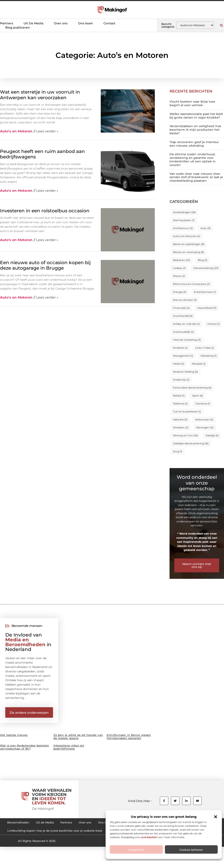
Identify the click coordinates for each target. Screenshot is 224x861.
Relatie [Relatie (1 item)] (179, 395)
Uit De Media (33, 23)
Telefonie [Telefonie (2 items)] (180, 403)
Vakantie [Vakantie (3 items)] (180, 419)
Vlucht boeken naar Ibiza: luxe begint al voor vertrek (192, 103)
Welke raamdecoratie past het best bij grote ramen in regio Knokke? (196, 115)
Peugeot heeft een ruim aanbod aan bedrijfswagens (42, 154)
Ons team (85, 23)
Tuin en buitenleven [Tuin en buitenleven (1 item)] (187, 411)
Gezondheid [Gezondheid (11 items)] (206, 307)
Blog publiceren (17, 27)
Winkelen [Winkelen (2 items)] (180, 427)
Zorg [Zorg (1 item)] (177, 451)
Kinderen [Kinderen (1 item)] (180, 347)
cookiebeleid (148, 837)
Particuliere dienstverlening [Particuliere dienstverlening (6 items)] (192, 387)
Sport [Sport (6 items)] (197, 395)
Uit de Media (53, 825)
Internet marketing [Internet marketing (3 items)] (187, 339)
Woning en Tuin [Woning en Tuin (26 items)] (185, 435)
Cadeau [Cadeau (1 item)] (179, 268)
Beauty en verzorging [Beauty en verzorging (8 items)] (188, 252)
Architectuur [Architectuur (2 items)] (183, 228)
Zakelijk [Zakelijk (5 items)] (212, 435)
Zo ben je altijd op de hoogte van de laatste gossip (78, 738)
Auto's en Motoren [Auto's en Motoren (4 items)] (186, 236)
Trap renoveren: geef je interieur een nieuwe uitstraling (194, 143)
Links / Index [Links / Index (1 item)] (204, 347)
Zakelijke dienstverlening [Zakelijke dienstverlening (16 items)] (191, 443)
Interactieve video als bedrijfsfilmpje (68, 749)
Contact (109, 23)
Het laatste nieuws (14, 737)
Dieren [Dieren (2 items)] (179, 276)
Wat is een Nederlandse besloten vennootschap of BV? (24, 749)
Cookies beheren (191, 849)
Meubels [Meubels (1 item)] (198, 363)
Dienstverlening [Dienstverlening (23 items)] (206, 268)
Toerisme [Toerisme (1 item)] (202, 403)
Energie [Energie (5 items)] (179, 292)
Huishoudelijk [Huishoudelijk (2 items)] (183, 331)
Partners (6, 23)
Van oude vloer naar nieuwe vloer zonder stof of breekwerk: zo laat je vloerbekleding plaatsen (196, 177)
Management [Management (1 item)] (183, 355)
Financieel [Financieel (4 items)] (181, 307)
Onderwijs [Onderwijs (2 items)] (181, 379)
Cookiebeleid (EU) (56, 835)
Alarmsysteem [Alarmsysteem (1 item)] (184, 220)
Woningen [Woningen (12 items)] (205, 427)
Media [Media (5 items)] (178, 363)
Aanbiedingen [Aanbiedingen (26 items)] (184, 212)
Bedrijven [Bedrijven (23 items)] (181, 260)
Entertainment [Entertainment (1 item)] (205, 292)
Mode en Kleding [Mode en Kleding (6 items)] (185, 371)
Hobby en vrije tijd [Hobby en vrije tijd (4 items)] (186, 323)
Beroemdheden (23, 825)
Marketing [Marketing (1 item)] (209, 355)
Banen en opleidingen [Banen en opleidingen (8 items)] (188, 244)
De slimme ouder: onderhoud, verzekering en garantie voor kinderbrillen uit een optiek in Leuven (193, 159)
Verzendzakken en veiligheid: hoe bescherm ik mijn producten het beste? (195, 129)
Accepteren (136, 849)
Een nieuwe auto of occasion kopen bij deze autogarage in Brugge (45, 265)
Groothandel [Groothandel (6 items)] (183, 315)
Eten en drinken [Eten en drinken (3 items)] (185, 299)
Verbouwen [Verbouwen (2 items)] (204, 419)
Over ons (61, 23)
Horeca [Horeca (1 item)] (213, 323)
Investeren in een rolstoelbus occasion (44, 211)
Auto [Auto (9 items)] (205, 228)
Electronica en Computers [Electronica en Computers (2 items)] (191, 284)
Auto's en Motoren (16, 131)
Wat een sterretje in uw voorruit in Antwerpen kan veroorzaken (40, 94)
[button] (215, 817)
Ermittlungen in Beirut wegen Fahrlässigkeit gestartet (129, 738)
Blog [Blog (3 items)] (202, 260)
